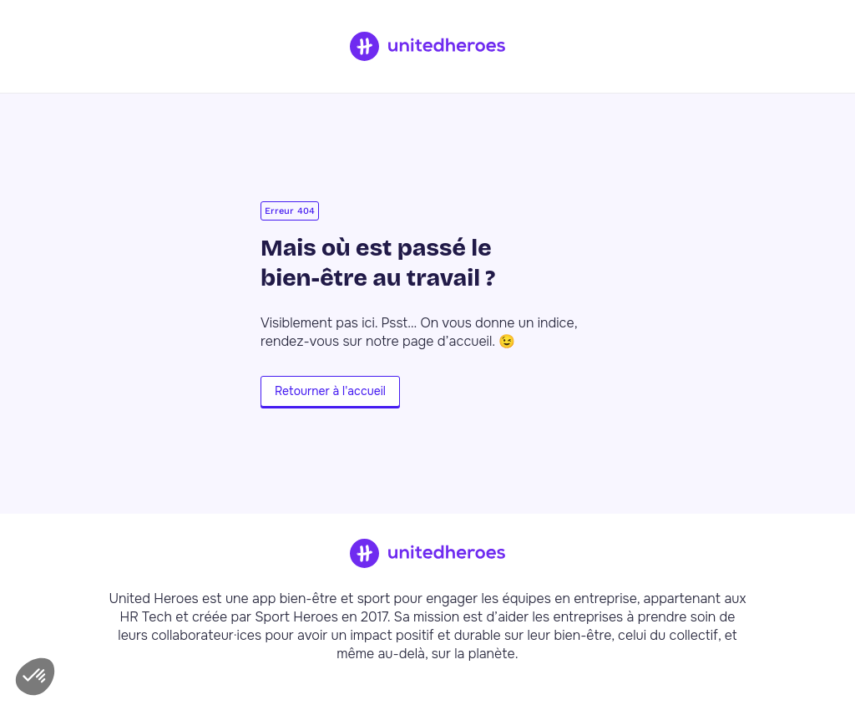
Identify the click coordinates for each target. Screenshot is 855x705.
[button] (35, 677)
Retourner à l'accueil (330, 390)
